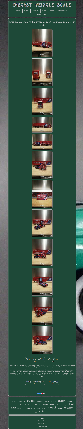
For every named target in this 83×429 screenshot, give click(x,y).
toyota (62, 405)
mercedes (19, 408)
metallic (59, 408)
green (53, 401)
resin (20, 401)
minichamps (39, 401)
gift (25, 401)
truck (21, 404)
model (52, 407)
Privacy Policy (42, 423)
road (32, 405)
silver (40, 405)
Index (42, 418)
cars (57, 404)
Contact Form (42, 421)
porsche (47, 401)
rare (36, 412)
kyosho (24, 408)
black (52, 404)
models (31, 400)
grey (66, 405)
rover (11, 405)
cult (36, 405)
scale (41, 411)
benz (47, 412)
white (45, 404)
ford (71, 404)
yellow (33, 408)
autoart (69, 401)
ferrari (44, 408)
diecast (61, 400)
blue (13, 407)
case (28, 408)
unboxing (14, 401)
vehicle (38, 408)
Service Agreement (42, 426)
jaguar (15, 405)
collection (68, 407)
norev (27, 404)
